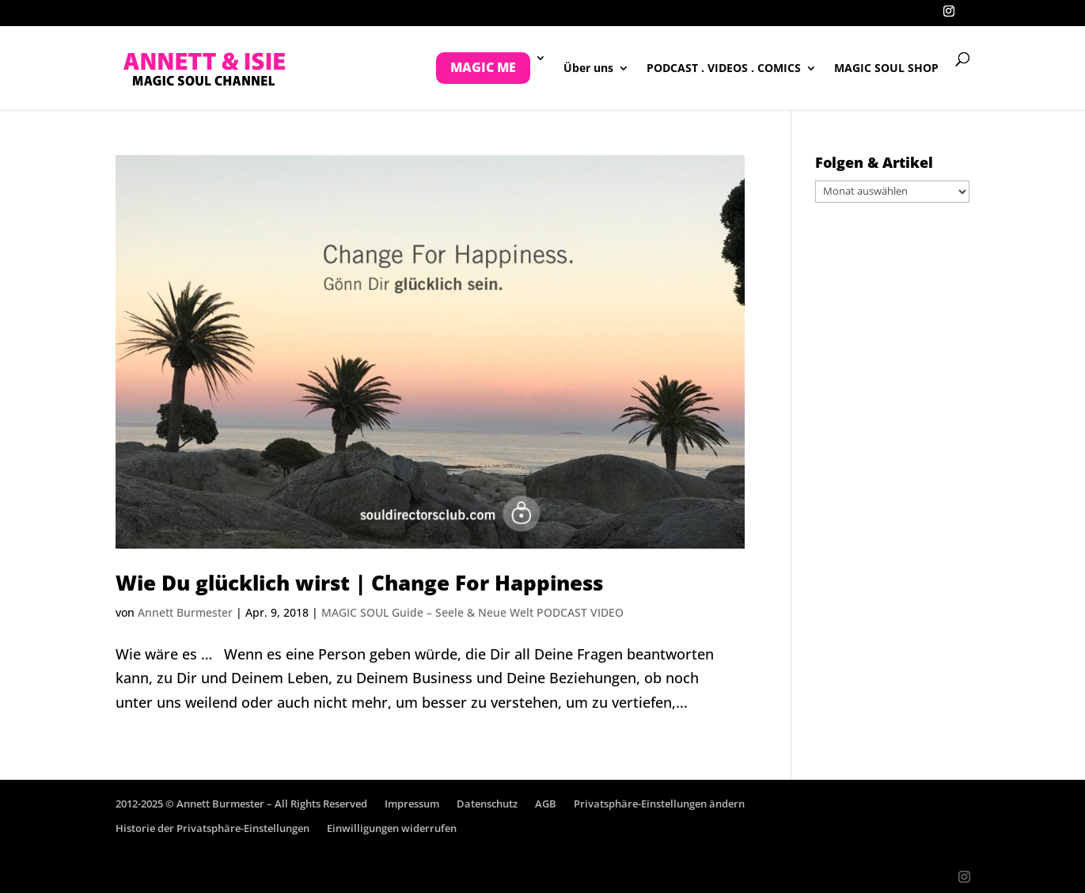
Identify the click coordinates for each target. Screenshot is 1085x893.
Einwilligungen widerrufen (392, 828)
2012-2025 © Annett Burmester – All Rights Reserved (241, 803)
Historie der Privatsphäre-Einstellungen (212, 828)
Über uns (588, 69)
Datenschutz (487, 803)
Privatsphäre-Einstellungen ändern (659, 803)
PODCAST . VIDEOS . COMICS (724, 69)
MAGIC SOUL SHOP (886, 69)
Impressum (412, 803)
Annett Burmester (185, 612)
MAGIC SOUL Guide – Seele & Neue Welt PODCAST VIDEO (472, 612)
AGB (545, 803)
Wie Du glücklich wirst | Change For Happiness (359, 582)
